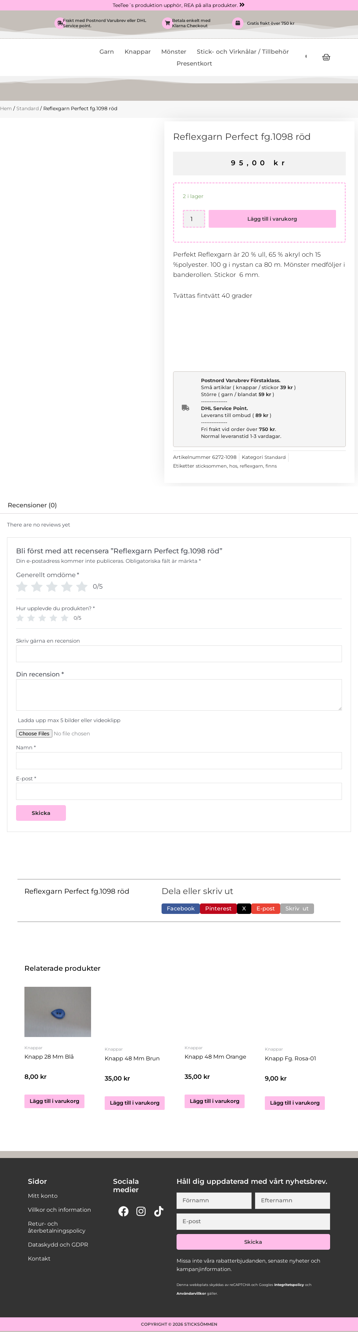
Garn (106, 51)
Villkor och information (59, 1211)
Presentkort (194, 63)
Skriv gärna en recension (48, 640)
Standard (27, 109)
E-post (26, 778)
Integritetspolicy (288, 1286)
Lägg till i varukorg (272, 219)
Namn (26, 747)
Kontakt (39, 1259)
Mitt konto (43, 1197)
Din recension (40, 675)
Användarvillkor (191, 1294)
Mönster (173, 51)
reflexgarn (255, 466)
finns (276, 466)
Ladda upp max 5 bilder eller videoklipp (69, 720)
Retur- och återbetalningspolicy (56, 1228)
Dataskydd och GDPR (58, 1245)
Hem (6, 109)
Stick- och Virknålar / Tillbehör (243, 51)
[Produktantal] (194, 219)
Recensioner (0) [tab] (32, 505)
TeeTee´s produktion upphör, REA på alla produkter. (175, 5)
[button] (181, 909)
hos (236, 466)
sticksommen (212, 466)
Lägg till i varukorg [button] (54, 1104)
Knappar (138, 51)
